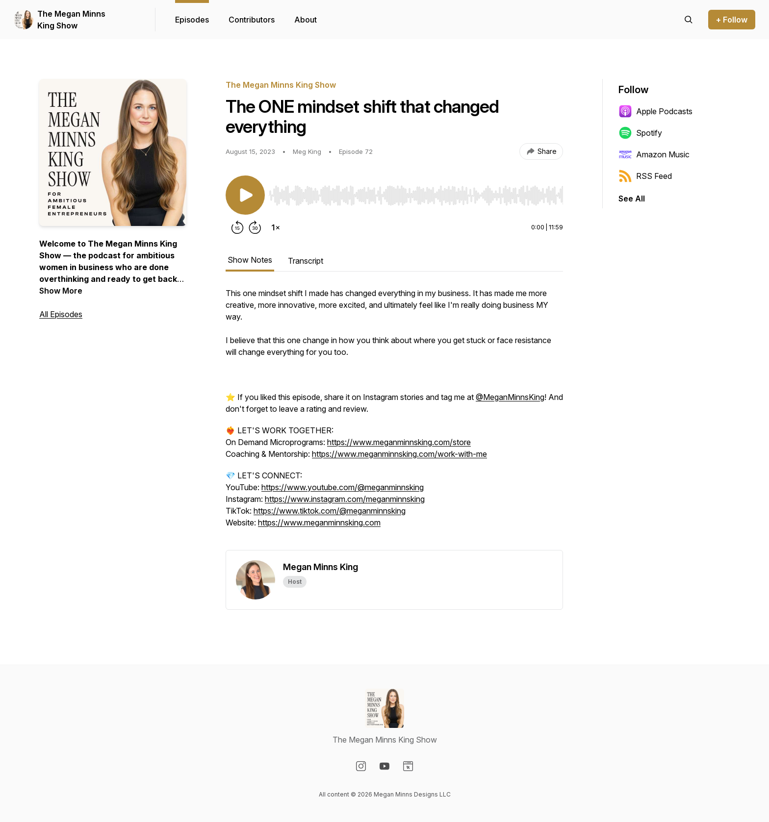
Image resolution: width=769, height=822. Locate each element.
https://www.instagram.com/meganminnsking (345, 499)
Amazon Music (654, 154)
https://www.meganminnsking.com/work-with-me (399, 454)
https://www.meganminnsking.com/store (399, 442)
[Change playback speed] (275, 227)
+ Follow (731, 20)
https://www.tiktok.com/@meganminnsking (330, 511)
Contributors (252, 20)
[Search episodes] (688, 19)
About (305, 20)
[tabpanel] (394, 418)
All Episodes (60, 314)
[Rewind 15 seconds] (237, 227)
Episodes (192, 20)
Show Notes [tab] (250, 260)
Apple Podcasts (655, 111)
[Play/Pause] (245, 195)
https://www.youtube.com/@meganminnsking (342, 487)
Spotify (640, 133)
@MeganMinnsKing (510, 397)
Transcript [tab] (305, 261)
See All (631, 198)
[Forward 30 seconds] (255, 227)
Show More (60, 291)
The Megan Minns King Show (71, 19)
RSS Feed (645, 176)
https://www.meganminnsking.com (319, 522)
